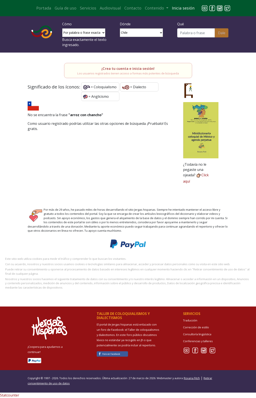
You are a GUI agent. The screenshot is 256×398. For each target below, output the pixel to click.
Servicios (88, 8)
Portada (43, 8)
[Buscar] (196, 32)
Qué (180, 24)
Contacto (132, 8)
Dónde (125, 24)
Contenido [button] (155, 8)
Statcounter (9, 395)
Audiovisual (110, 8)
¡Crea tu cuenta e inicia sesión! (128, 68)
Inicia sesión (183, 8)
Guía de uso (65, 8)
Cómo (67, 24)
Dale (221, 32)
